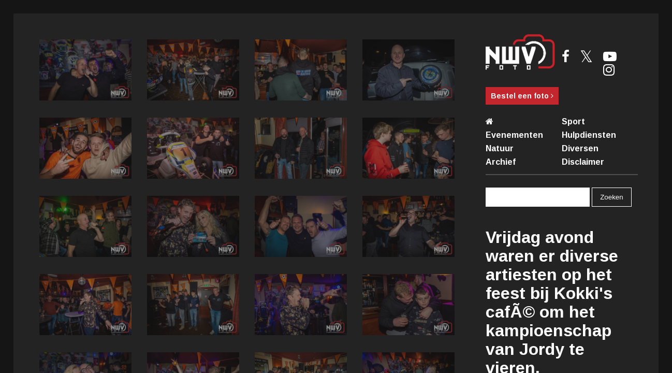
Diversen (580, 148)
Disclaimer (583, 161)
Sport (573, 121)
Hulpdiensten (589, 135)
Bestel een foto (522, 96)
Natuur (500, 148)
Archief (501, 161)
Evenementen (514, 135)
